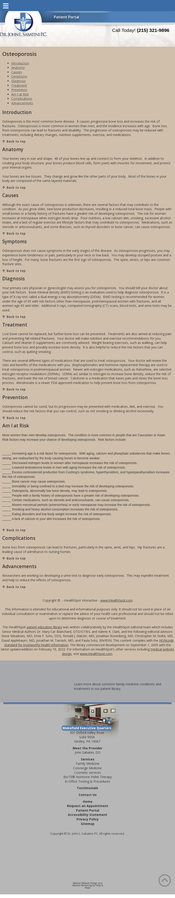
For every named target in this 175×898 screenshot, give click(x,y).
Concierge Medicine (87, 768)
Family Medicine (87, 763)
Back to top (16, 141)
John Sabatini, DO (88, 752)
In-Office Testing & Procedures (87, 781)
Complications (21, 98)
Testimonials (87, 788)
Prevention (19, 90)
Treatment (19, 85)
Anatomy (18, 67)
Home (87, 801)
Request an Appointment (87, 806)
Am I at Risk (20, 94)
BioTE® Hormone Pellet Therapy (87, 777)
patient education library (44, 627)
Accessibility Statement (87, 814)
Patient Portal (66, 16)
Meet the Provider (87, 748)
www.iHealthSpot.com (116, 600)
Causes (16, 72)
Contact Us (88, 795)
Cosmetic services (87, 772)
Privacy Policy (88, 819)
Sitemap (87, 824)
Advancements (22, 103)
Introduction (20, 63)
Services (87, 759)
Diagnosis (18, 81)
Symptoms (19, 76)
